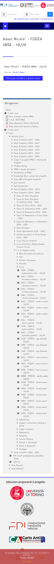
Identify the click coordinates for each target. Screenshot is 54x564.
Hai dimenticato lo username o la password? (33, 19)
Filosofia (22, 263)
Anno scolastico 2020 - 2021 (26, 452)
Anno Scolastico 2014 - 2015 (27, 149)
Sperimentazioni (21, 185)
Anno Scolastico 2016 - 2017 (26, 143)
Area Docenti (17, 465)
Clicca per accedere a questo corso (23, 78)
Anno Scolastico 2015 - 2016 (27, 146)
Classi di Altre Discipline (27, 195)
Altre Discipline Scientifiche (31, 253)
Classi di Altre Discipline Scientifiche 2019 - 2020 (28, 201)
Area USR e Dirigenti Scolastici (27, 179)
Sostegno (23, 449)
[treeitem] (27, 289)
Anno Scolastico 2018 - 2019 (27, 189)
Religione (23, 435)
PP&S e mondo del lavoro (25, 169)
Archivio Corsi (17, 136)
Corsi (11, 133)
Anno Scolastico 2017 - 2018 (26, 139)
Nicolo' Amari (19, 72)
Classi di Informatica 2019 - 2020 (32, 208)
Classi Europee (23, 227)
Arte (21, 256)
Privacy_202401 (27, 557)
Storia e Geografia (27, 445)
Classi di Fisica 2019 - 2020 (29, 205)
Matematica (24, 432)
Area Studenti (17, 468)
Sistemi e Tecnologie (28, 442)
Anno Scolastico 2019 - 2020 (26, 192)
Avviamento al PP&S (22, 172)
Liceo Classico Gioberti (27, 240)
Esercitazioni (19, 182)
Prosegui (27, 561)
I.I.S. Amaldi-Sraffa (26, 250)
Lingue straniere (26, 429)
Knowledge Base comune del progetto (30, 175)
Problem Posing (20, 165)
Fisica (21, 266)
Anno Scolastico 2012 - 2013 (26, 156)
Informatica (24, 419)
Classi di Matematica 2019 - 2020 (32, 212)
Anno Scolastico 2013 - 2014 (27, 153)
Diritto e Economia (27, 260)
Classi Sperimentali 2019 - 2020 (31, 231)
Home (8, 109)
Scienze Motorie (26, 439)
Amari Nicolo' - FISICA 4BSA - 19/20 (25, 66)
